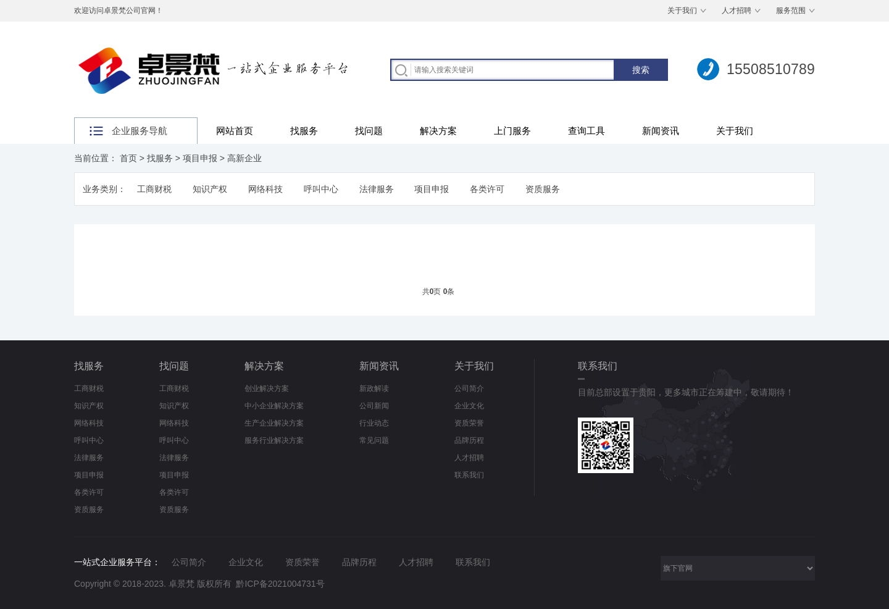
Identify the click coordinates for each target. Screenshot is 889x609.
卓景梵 (181, 584)
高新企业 (244, 158)
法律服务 (376, 189)
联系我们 (469, 475)
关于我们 (682, 10)
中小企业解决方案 (274, 405)
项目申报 (200, 158)
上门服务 (512, 130)
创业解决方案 (266, 388)
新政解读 (374, 388)
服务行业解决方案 (274, 440)
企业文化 (469, 405)
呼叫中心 (321, 189)
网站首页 (234, 130)
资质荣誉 (469, 423)
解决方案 (438, 130)
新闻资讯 (660, 130)
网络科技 (265, 189)
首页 (128, 158)
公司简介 (469, 388)
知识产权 (210, 189)
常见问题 (374, 440)
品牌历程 (469, 440)
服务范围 (791, 10)
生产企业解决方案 (274, 423)
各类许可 (487, 189)
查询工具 (586, 130)
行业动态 (374, 423)
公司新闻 (374, 405)
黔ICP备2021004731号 (280, 584)
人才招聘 (736, 10)
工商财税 (154, 189)
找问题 (369, 130)
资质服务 (542, 189)
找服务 (304, 130)
